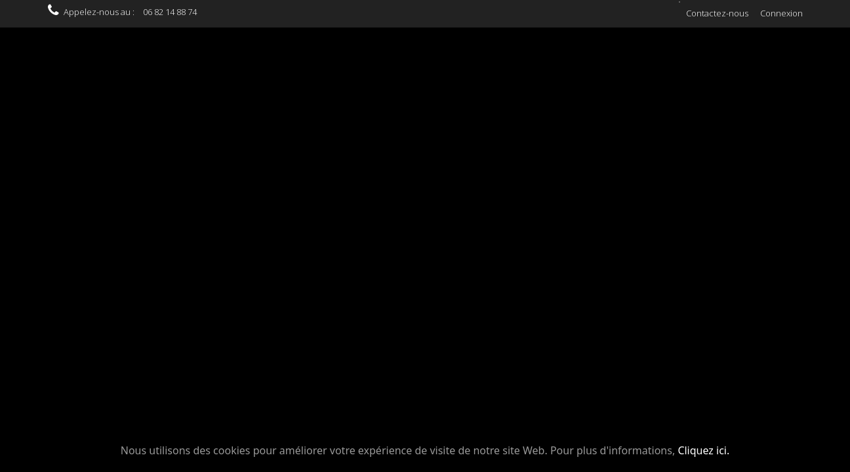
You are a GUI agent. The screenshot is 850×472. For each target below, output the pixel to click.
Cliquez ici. (703, 450)
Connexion (781, 13)
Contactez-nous (717, 13)
